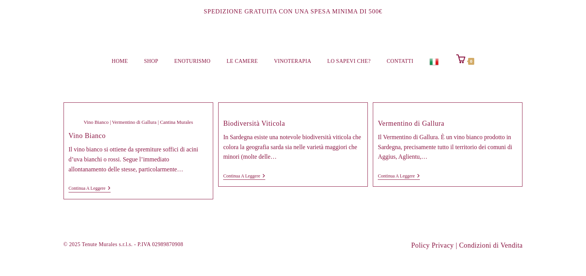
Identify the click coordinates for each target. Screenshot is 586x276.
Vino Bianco (87, 136)
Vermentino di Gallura (411, 123)
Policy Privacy (432, 245)
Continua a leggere (90, 189)
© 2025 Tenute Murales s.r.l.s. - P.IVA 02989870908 (123, 244)
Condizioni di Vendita (490, 245)
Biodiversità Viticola (254, 123)
